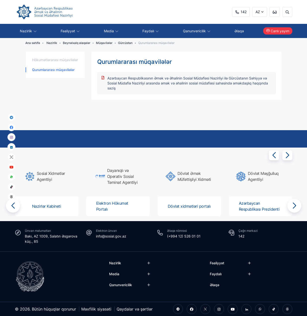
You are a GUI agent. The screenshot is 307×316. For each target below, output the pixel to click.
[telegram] (11, 117)
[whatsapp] (11, 177)
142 (241, 12)
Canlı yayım (277, 31)
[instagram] (11, 137)
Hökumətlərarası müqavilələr (55, 60)
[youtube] (11, 167)
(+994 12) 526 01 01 (184, 236)
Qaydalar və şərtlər (135, 309)
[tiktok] (11, 187)
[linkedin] (11, 147)
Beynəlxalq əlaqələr (76, 43)
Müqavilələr (104, 43)
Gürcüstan (125, 43)
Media (111, 31)
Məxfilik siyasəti (96, 309)
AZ (258, 12)
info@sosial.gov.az (111, 236)
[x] (11, 157)
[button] (274, 155)
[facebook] (11, 127)
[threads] (11, 197)
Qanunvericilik (196, 31)
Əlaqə (239, 31)
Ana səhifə (32, 43)
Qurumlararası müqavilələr (53, 70)
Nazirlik (28, 31)
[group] (48, 176)
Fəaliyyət (70, 31)
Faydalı (150, 31)
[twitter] (205, 309)
